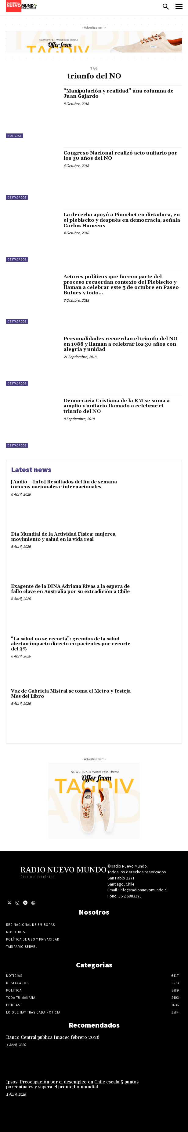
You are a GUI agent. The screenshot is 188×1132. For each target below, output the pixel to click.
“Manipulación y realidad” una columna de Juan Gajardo (118, 94)
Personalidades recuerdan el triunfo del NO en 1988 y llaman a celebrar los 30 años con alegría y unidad (120, 344)
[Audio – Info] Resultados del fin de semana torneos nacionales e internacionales (64, 484)
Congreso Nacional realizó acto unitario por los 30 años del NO (120, 156)
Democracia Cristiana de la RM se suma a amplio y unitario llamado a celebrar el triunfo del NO (116, 406)
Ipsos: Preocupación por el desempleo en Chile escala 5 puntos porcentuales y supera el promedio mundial (72, 1084)
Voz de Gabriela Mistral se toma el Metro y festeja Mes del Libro (71, 693)
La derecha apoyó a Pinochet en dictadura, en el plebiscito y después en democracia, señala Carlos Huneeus (121, 220)
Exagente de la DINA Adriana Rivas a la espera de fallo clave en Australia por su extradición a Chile (70, 589)
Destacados (17, 197)
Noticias (14, 136)
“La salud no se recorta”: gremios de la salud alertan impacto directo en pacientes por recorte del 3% (70, 644)
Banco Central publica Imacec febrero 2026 (52, 1037)
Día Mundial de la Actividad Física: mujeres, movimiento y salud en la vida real (64, 536)
